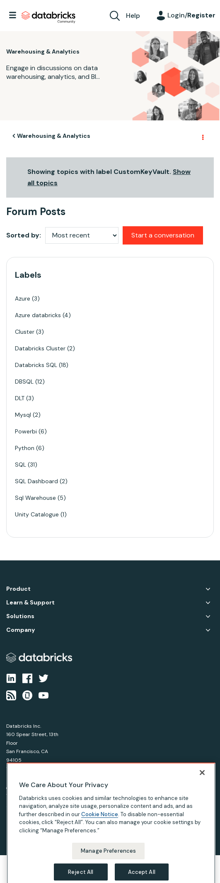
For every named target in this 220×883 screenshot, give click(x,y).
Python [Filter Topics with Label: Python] (24, 448)
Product (18, 588)
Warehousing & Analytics (53, 135)
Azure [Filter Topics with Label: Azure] (22, 298)
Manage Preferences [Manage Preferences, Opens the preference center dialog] (108, 865)
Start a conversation (162, 235)
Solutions (20, 616)
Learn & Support (30, 602)
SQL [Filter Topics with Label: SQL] (20, 464)
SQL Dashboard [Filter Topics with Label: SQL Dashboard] (36, 481)
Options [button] (202, 136)
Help (133, 15)
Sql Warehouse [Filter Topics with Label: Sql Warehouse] (35, 497)
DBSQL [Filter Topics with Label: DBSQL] (24, 381)
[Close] (202, 787)
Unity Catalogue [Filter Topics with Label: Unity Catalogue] (37, 514)
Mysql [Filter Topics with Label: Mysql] (23, 414)
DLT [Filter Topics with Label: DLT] (19, 398)
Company (20, 630)
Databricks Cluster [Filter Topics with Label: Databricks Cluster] (40, 348)
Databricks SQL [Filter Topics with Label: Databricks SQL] (36, 365)
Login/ (191, 15)
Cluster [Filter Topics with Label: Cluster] (24, 331)
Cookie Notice (99, 829)
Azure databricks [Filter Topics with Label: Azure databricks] (38, 315)
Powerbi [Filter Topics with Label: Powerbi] (26, 431)
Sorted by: (23, 235)
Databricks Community (48, 17)
